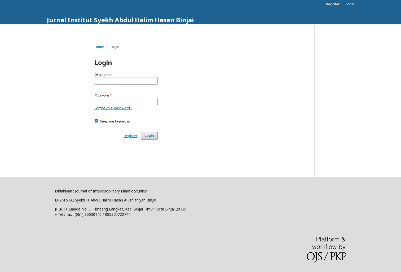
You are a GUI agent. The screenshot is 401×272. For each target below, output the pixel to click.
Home (99, 46)
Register (333, 4)
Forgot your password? (113, 108)
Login (350, 4)
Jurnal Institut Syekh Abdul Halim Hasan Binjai (120, 19)
